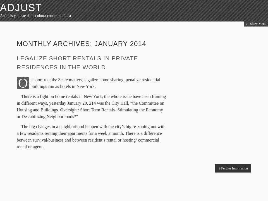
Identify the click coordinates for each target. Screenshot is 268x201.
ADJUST (21, 7)
